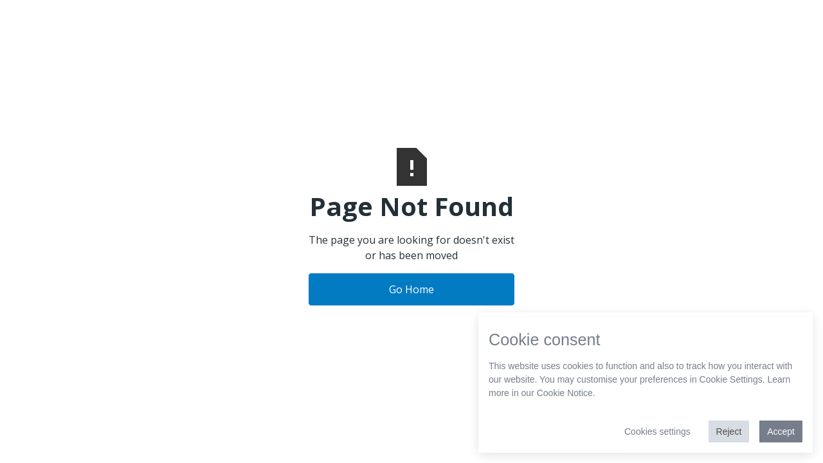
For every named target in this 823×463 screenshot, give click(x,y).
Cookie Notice (565, 393)
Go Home (411, 289)
